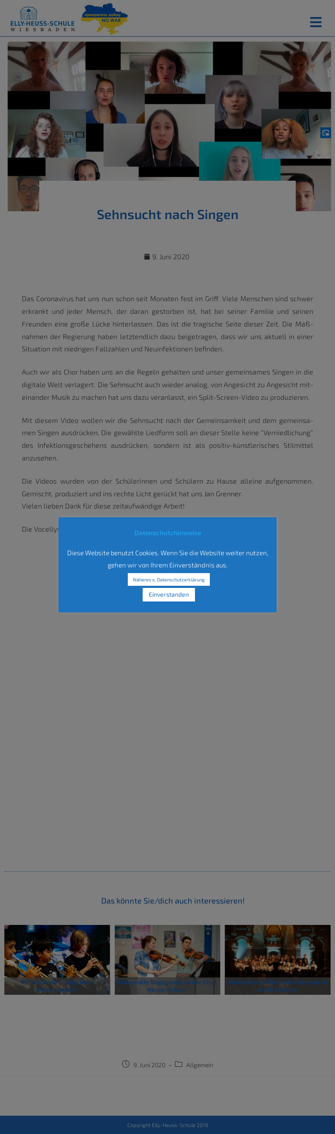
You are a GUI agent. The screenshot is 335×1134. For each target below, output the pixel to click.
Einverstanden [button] (169, 594)
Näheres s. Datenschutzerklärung (169, 579)
